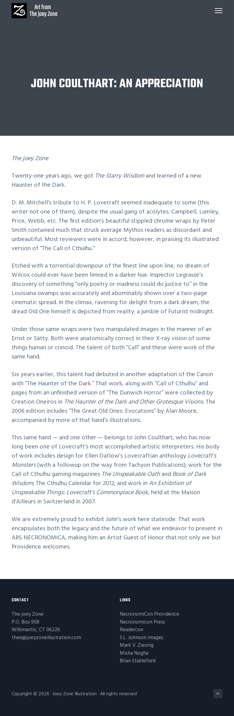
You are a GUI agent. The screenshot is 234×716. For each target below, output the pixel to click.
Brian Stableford (137, 661)
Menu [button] (218, 10)
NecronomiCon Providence (149, 614)
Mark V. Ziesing (137, 645)
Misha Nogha (134, 653)
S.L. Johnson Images (141, 638)
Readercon (131, 630)
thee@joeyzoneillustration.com (46, 638)
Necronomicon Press (142, 622)
